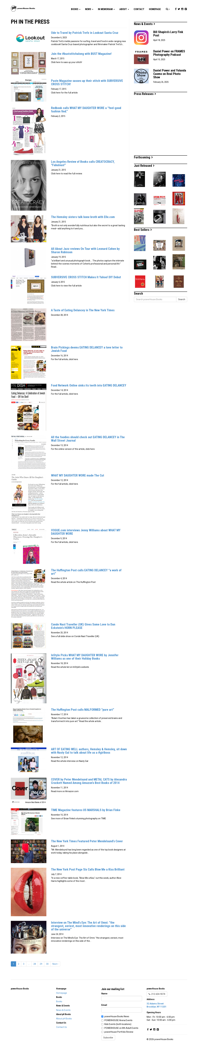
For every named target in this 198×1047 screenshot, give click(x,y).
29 (41, 964)
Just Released (144, 166)
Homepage (155, 9)
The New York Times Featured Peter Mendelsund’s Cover (87, 841)
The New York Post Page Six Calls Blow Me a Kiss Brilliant (88, 869)
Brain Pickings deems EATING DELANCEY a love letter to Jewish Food (87, 349)
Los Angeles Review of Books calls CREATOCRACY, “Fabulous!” (83, 163)
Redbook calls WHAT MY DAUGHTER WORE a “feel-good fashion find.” (86, 109)
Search (181, 299)
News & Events (144, 24)
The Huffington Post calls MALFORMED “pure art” (82, 709)
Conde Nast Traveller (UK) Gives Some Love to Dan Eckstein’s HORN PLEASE (83, 626)
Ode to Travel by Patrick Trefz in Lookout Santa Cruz (84, 33)
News (89, 9)
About (124, 9)
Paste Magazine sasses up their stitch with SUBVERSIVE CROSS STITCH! (87, 82)
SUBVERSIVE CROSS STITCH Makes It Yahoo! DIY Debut (86, 277)
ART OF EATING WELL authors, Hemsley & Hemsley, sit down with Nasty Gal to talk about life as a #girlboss (89, 750)
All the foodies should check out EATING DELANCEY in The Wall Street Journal (88, 438)
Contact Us (61, 1027)
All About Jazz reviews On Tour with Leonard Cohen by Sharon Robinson (85, 250)
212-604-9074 (157, 994)
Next (55, 964)
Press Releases (145, 94)
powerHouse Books (20, 988)
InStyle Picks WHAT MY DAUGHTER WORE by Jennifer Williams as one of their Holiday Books (84, 656)
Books (75, 9)
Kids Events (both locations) (117, 1024)
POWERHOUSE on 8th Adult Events (121, 1028)
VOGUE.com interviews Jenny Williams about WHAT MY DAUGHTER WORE (86, 531)
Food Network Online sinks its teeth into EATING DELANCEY (88, 385)
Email (104, 1005)
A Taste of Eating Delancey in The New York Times (82, 310)
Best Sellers (143, 230)
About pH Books (64, 1018)
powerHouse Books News (116, 1016)
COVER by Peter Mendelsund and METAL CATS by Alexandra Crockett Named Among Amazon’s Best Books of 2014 (89, 781)
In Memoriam (106, 9)
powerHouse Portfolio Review (118, 1032)
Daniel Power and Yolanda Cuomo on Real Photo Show (169, 74)
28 (34, 964)
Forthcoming (143, 157)
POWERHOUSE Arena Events (118, 1020)
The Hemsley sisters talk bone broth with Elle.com (83, 217)
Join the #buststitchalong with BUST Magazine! (81, 54)
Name (104, 993)
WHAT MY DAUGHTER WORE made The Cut (77, 475)
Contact (139, 9)
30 (47, 964)
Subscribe (108, 1037)
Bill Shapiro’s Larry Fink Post (168, 33)
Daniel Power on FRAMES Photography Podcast (169, 53)
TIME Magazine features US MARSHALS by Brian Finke (85, 810)
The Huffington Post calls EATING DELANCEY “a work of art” (86, 571)
